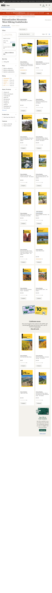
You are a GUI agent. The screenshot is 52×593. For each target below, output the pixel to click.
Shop (7, 5)
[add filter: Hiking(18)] (4, 61)
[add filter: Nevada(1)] (4, 101)
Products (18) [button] (6, 25)
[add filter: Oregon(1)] (5, 102)
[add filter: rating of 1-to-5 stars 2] (8, 85)
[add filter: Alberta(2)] (4, 92)
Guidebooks (18, 16)
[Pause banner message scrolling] (48, 13)
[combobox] (26, 9)
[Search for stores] (13, 45)
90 (49, 34)
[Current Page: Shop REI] (3, 1)
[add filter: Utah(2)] (4, 104)
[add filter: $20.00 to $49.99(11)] (7, 72)
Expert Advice (15, 25)
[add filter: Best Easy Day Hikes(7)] (7, 117)
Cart (46, 5)
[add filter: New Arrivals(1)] (6, 125)
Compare (23, 73)
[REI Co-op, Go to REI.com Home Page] (3, 5)
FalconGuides (4, 16)
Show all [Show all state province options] (4, 110)
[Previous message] (4, 13)
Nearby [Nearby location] (12, 42)
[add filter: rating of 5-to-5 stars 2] (8, 78)
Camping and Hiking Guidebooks (28, 16)
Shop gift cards (35, 329)
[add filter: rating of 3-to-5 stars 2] (8, 82)
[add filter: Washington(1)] (6, 106)
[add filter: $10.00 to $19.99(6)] (7, 70)
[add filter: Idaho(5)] (4, 97)
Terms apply (37, 326)
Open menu (49, 5)
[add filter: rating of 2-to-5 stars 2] (8, 84)
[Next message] (46, 13)
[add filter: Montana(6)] (5, 99)
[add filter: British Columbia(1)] (7, 94)
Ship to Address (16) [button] (8, 53)
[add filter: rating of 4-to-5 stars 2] (8, 80)
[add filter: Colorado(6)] (5, 95)
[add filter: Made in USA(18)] (6, 124)
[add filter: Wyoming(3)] (5, 108)
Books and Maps (12, 16)
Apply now (42, 430)
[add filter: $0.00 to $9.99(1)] (6, 68)
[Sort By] (26, 34)
